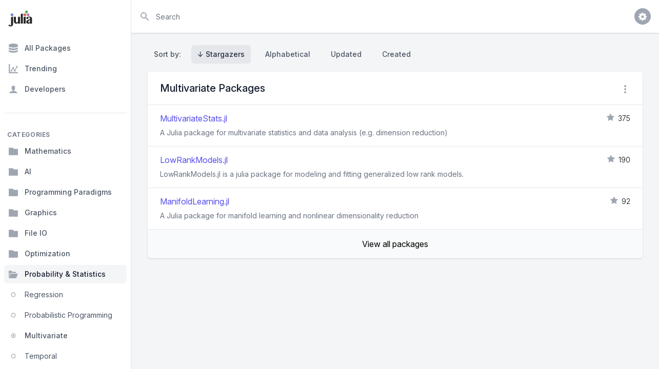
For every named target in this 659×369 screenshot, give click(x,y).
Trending (32, 69)
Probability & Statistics (57, 274)
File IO (27, 233)
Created (396, 54)
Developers (37, 89)
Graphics (32, 213)
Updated (346, 54)
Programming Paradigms (60, 192)
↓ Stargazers (221, 54)
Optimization (39, 254)
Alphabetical (287, 54)
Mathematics (39, 151)
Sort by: (169, 54)
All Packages (39, 48)
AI (19, 172)
